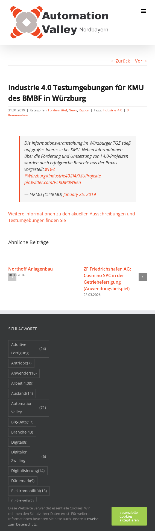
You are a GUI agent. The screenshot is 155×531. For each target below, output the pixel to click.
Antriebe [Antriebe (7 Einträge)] (21, 363)
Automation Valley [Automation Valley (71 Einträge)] (28, 407)
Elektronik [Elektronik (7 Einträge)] (22, 501)
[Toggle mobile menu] (144, 11)
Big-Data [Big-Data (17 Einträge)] (22, 422)
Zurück (123, 61)
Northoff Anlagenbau (30, 269)
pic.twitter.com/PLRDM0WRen (52, 182)
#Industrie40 (58, 176)
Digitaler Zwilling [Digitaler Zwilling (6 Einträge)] (28, 456)
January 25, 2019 (79, 194)
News (73, 110)
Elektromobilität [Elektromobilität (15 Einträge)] (29, 491)
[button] (12, 277)
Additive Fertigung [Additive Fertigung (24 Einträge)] (28, 348)
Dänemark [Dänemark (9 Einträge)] (22, 481)
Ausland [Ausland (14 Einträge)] (22, 393)
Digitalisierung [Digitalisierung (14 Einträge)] (28, 471)
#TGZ (50, 169)
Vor (138, 61)
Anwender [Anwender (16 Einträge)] (24, 373)
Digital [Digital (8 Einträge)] (19, 442)
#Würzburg (35, 176)
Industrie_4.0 (112, 110)
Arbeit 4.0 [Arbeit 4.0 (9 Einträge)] (22, 383)
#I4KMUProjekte (85, 176)
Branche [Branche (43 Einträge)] (22, 432)
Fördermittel (57, 110)
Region (84, 110)
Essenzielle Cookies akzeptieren (129, 516)
